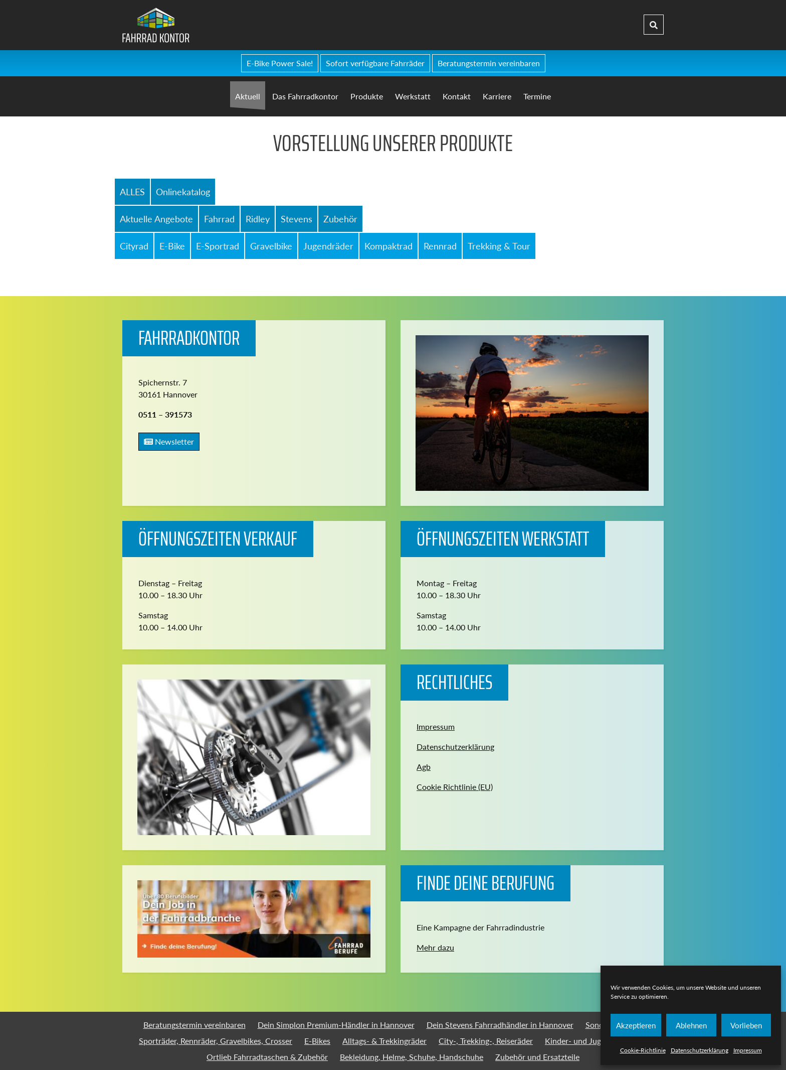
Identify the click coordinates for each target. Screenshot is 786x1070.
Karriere (497, 96)
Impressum (747, 1050)
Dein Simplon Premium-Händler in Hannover (336, 1024)
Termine (537, 96)
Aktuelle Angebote (156, 218)
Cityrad (134, 245)
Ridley (258, 218)
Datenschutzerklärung (699, 1050)
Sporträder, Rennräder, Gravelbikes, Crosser (215, 1040)
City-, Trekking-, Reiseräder (486, 1040)
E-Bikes (317, 1040)
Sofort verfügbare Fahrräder (375, 63)
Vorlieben (746, 1025)
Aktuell (247, 96)
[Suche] (654, 25)
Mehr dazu (435, 947)
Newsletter (169, 441)
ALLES (132, 191)
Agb (424, 766)
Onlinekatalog (183, 191)
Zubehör (340, 218)
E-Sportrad (217, 245)
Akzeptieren (636, 1025)
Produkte (366, 96)
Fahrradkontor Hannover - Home (230, 25)
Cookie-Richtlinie (643, 1050)
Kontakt (457, 96)
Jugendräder (328, 245)
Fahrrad (219, 218)
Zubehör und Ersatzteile (537, 1056)
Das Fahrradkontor (305, 96)
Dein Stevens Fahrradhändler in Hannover (500, 1024)
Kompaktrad (388, 245)
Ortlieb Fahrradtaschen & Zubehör (267, 1056)
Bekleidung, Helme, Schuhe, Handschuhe (411, 1056)
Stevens (296, 218)
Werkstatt (413, 96)
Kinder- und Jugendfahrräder (596, 1040)
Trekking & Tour (499, 245)
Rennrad (440, 245)
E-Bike (172, 245)
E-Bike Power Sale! (280, 63)
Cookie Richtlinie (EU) (455, 786)
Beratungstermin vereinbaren (489, 63)
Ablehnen (691, 1025)
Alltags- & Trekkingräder (384, 1040)
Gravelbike (271, 245)
